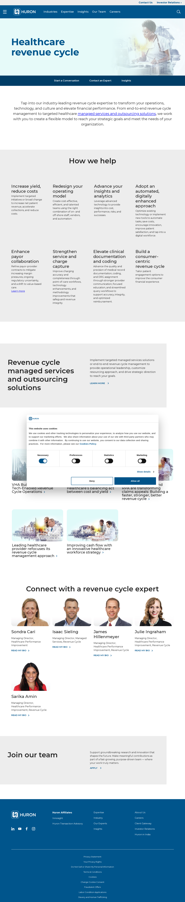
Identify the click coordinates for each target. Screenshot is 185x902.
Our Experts (100, 825)
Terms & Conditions (92, 873)
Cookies (93, 878)
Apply (93, 769)
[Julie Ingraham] (154, 627)
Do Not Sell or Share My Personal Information (92, 868)
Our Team (101, 12)
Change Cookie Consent (92, 883)
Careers (117, 12)
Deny (92, 481)
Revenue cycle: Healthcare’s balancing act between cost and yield (90, 490)
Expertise (69, 12)
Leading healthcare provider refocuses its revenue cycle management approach (33, 552)
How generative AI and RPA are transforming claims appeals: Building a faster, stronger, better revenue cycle (145, 493)
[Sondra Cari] (30, 627)
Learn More (97, 385)
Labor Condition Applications (92, 894)
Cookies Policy (88, 444)
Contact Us (145, 2)
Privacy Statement (92, 858)
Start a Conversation (66, 82)
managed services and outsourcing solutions (117, 115)
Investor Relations (168, 2)
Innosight (57, 819)
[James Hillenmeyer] (113, 627)
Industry (98, 819)
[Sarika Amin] (30, 691)
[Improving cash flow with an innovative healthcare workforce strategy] (92, 542)
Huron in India (142, 836)
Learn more (18, 292)
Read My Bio (18, 652)
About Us (140, 814)
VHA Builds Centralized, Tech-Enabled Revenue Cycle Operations (33, 490)
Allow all (135, 481)
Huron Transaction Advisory (67, 825)
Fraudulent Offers (92, 888)
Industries (53, 12)
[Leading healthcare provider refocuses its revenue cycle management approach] (37, 542)
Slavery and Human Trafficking (92, 899)
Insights (85, 12)
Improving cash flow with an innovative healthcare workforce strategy (89, 550)
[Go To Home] (27, 12)
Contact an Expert (100, 82)
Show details (144, 472)
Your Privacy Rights (92, 863)
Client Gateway (143, 825)
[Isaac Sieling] (71, 627)
